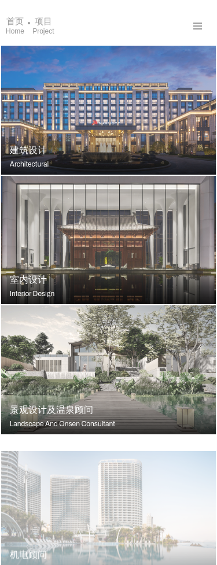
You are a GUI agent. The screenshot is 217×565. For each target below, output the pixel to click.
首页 (15, 25)
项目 (43, 25)
